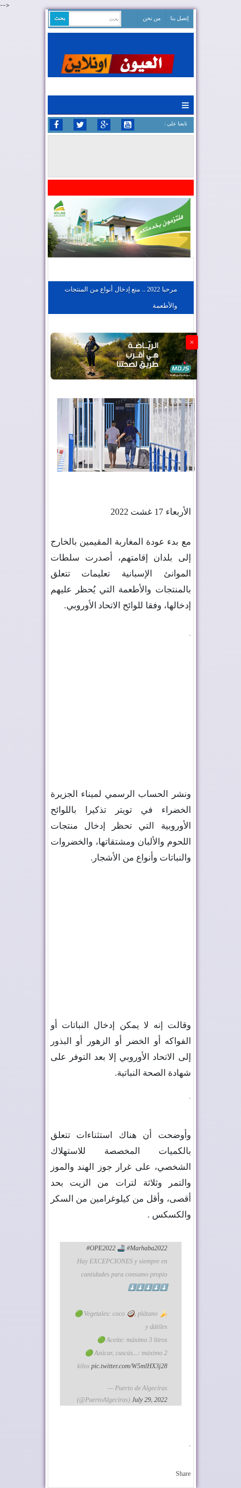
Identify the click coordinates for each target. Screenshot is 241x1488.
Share (183, 1473)
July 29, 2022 (150, 1399)
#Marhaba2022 (147, 1248)
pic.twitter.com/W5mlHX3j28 (129, 1366)
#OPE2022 (100, 1248)
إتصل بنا (179, 18)
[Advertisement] (121, 698)
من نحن (152, 18)
